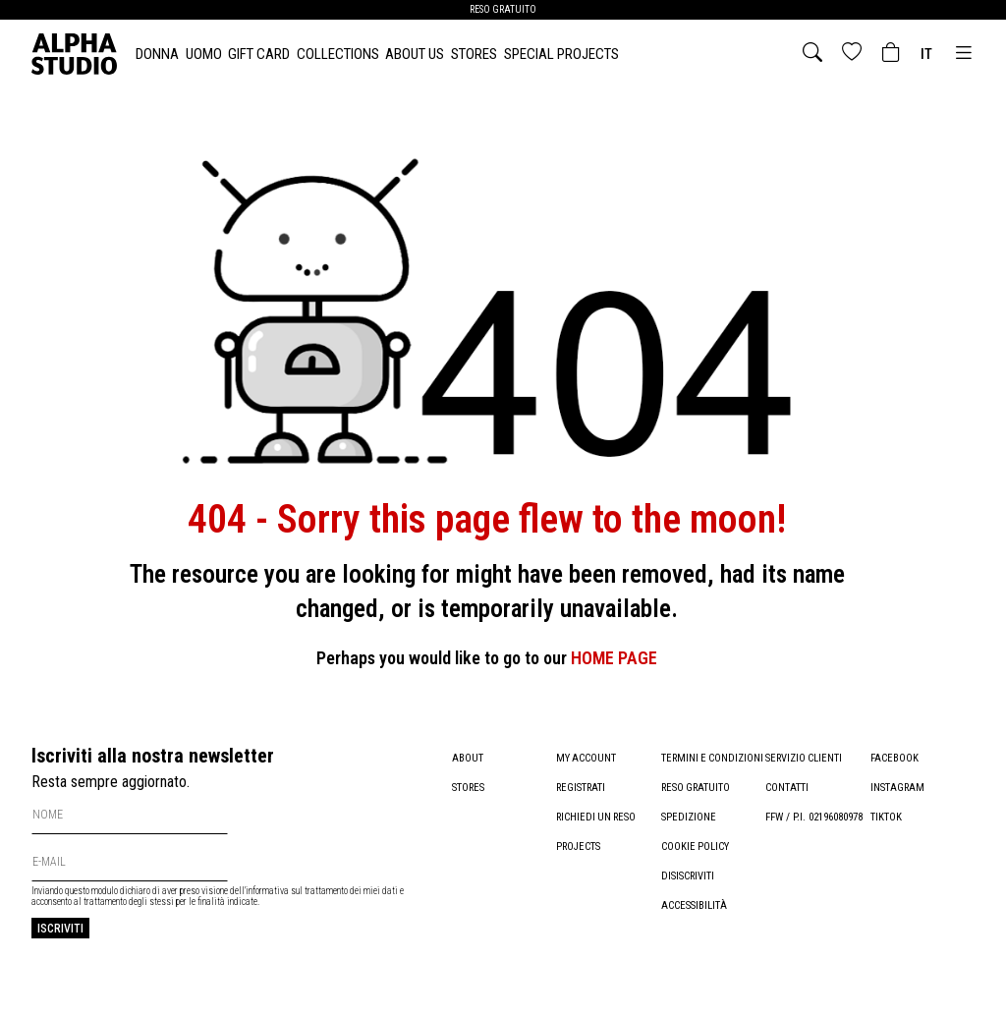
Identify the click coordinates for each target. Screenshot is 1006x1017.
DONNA (157, 54)
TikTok (886, 817)
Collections (338, 54)
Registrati (581, 787)
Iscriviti (60, 928)
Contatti (787, 787)
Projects (578, 846)
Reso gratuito (697, 817)
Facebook (894, 758)
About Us (414, 54)
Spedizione (688, 846)
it (926, 54)
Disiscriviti (688, 905)
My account (586, 758)
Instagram (897, 787)
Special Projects (561, 54)
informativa (267, 890)
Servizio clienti (804, 758)
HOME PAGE (614, 658)
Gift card (259, 54)
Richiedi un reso (598, 817)
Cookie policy (695, 876)
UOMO (204, 54)
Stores (474, 54)
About (467, 758)
